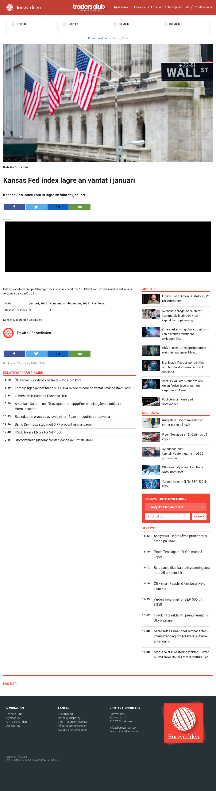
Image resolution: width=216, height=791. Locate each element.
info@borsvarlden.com (124, 727)
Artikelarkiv (13, 725)
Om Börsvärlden (16, 721)
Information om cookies (73, 721)
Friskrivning (65, 713)
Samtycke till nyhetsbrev (166, 507)
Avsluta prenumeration (72, 729)
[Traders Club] (89, 7)
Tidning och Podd (178, 7)
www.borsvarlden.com (124, 731)
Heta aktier (139, 7)
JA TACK (199, 516)
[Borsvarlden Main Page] (23, 7)
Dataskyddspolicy (69, 717)
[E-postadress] (167, 516)
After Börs (157, 7)
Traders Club (14, 713)
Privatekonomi (203, 7)
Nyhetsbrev (121, 7)
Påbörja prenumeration (72, 725)
